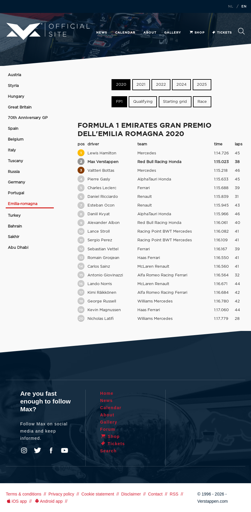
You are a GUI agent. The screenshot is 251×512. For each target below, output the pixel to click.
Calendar (125, 32)
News (101, 32)
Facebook (51, 450)
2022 (161, 85)
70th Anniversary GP (28, 118)
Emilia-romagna (22, 204)
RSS (174, 494)
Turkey (14, 216)
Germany (16, 182)
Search (241, 31)
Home (107, 393)
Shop (197, 32)
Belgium (15, 139)
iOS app (16, 501)
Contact (155, 494)
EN (244, 6)
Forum (107, 429)
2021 (140, 85)
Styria (13, 86)
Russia (14, 172)
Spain (13, 129)
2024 (181, 85)
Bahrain (15, 226)
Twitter (37, 450)
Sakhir (13, 237)
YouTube (65, 450)
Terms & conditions (23, 494)
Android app (48, 501)
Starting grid (175, 102)
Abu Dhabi (18, 248)
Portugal (16, 193)
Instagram (24, 450)
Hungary (16, 97)
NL (231, 6)
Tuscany (15, 161)
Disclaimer (131, 494)
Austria (14, 75)
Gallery (172, 32)
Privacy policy (61, 494)
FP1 (119, 102)
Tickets (222, 32)
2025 (202, 85)
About (149, 32)
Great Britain (20, 107)
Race (202, 102)
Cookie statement (97, 494)
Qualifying (143, 102)
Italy (12, 150)
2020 (121, 85)
